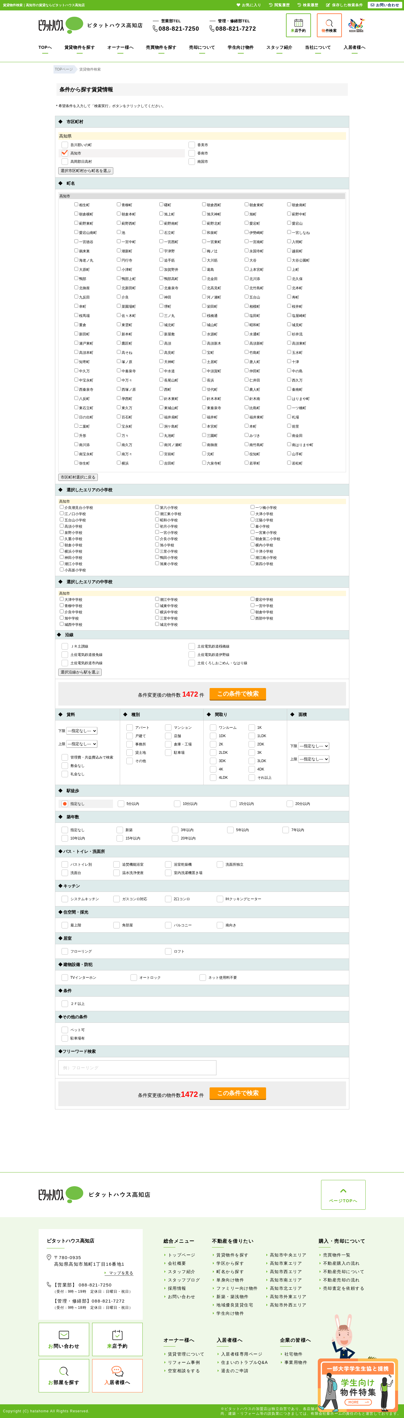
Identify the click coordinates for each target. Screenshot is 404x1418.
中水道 (167, 370)
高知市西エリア (286, 1271)
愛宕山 (295, 223)
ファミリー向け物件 (237, 1288)
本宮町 (210, 426)
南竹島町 (254, 444)
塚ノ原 (124, 361)
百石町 (124, 417)
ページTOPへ (343, 1200)
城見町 (295, 324)
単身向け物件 (230, 1280)
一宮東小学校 (264, 532)
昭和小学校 (166, 520)
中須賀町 (211, 370)
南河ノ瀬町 (170, 444)
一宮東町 (211, 241)
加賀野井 (168, 269)
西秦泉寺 (83, 389)
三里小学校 (166, 551)
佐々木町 (126, 315)
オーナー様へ (120, 47)
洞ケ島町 (168, 426)
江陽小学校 (262, 520)
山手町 (295, 453)
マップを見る (121, 1273)
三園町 (210, 435)
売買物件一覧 (337, 1255)
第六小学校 (166, 507)
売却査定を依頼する (344, 1288)
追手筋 (167, 260)
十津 (293, 361)
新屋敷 (167, 334)
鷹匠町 (124, 343)
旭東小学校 (166, 563)
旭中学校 (69, 618)
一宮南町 (254, 241)
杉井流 (295, 334)
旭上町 (167, 214)
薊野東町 (83, 223)
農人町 (252, 389)
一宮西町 (168, 241)
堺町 (165, 306)
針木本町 (211, 398)
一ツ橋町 (296, 407)
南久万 (124, 444)
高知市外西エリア (288, 1305)
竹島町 (252, 352)
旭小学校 (164, 545)
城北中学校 (166, 624)
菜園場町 (126, 306)
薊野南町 (168, 223)
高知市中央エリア (288, 1255)
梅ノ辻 (210, 250)
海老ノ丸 (83, 260)
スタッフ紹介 (279, 47)
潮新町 (124, 250)
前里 (293, 426)
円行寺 (124, 260)
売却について (202, 47)
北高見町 (211, 287)
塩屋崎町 (296, 315)
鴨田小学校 (166, 557)
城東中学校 (166, 605)
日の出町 (83, 417)
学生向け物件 (241, 47)
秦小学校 (260, 526)
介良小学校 (166, 538)
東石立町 (83, 407)
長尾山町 (168, 380)
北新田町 (126, 287)
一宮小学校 (166, 532)
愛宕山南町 (85, 232)
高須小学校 (71, 526)
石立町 (167, 232)
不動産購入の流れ (341, 1263)
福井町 (210, 417)
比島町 (252, 407)
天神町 (167, 361)
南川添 (82, 444)
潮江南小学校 (264, 557)
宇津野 (167, 250)
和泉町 (210, 232)
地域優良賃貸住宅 (234, 1305)
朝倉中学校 (262, 611)
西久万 (295, 380)
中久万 (82, 370)
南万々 (124, 453)
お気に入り (249, 5)
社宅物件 (293, 1354)
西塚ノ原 (126, 389)
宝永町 (124, 426)
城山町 (210, 324)
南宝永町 (83, 453)
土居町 (210, 361)
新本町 (124, 334)
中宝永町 (83, 380)
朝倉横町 (83, 214)
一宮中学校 (262, 605)
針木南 (252, 398)
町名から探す (230, 1271)
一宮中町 (126, 241)
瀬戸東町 (83, 343)
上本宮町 (254, 269)
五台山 (252, 297)
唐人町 (252, 361)
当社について (318, 47)
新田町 (82, 334)
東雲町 (124, 324)
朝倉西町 (211, 204)
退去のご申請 (235, 1370)
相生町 (82, 204)
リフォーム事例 (184, 1362)
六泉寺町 (211, 463)
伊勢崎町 (254, 232)
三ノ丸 (167, 315)
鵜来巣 (82, 250)
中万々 (124, 380)
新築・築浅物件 (232, 1296)
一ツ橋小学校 (264, 507)
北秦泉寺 (168, 287)
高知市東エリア (286, 1263)
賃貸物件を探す (80, 47)
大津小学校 (262, 513)
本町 (251, 426)
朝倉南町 (296, 204)
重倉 (80, 324)
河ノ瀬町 (211, 297)
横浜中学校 (166, 611)
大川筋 (210, 260)
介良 (123, 297)
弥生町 (82, 463)
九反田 (82, 297)
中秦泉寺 (126, 370)
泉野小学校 (71, 532)
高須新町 (254, 343)
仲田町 (252, 370)
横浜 (123, 463)
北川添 (252, 278)
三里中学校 (166, 618)
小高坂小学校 (73, 569)
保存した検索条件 (344, 5)
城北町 (167, 324)
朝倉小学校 (71, 545)
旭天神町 (211, 214)
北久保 (295, 278)
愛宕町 (252, 223)
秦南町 (295, 389)
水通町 (252, 334)
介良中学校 (71, 611)
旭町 (251, 214)
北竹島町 (254, 287)
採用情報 (177, 1288)
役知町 (252, 453)
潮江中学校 (166, 599)
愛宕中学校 (262, 599)
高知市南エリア (286, 1280)
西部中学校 (262, 618)
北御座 (82, 287)
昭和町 (252, 324)
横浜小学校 (71, 551)
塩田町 (252, 315)
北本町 (295, 287)
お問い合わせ (182, 1296)
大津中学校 (71, 599)
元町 (208, 453)
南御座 (210, 444)
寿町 (293, 297)
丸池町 (167, 435)
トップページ (182, 1255)
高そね (124, 352)
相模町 (252, 306)
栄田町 (210, 306)
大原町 (82, 269)
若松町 (295, 463)
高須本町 (83, 352)
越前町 (295, 250)
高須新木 (211, 343)
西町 (165, 389)
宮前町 (167, 453)
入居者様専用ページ (242, 1354)
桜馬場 (82, 315)
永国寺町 (254, 250)
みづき (252, 435)
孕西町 (124, 398)
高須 (165, 343)
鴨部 (80, 278)
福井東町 (254, 417)
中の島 (295, 370)
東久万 (124, 407)
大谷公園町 (298, 260)
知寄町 (82, 361)
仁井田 (252, 380)
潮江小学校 (71, 563)
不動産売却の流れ (341, 1280)
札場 (293, 417)
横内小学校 (262, 545)
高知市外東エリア (288, 1296)
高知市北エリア (286, 1288)
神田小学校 (71, 557)
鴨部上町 (126, 278)
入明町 (295, 241)
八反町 (82, 398)
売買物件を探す (161, 47)
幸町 (80, 306)
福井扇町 (168, 417)
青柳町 (124, 204)
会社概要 (177, 1263)
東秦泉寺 (211, 407)
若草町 (252, 463)
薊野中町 (296, 214)
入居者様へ (355, 47)
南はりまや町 (300, 444)
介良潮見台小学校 (76, 507)
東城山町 (168, 407)
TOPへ (45, 47)
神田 (165, 297)
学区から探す (230, 1263)
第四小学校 (262, 563)
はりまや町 (298, 398)
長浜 (208, 380)
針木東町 (168, 398)
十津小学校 (262, 551)
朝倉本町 (126, 214)
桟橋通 (210, 315)
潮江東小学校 (168, 513)
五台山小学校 (73, 520)
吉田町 (167, 463)
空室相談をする (184, 1370)
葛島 (208, 269)
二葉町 (82, 426)
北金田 (210, 278)
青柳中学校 (71, 605)
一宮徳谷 (83, 241)
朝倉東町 (254, 204)
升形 (80, 435)
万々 (123, 435)
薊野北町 (211, 223)
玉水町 (295, 352)
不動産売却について (344, 1271)
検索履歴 (308, 5)
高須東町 (296, 343)
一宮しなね (298, 232)
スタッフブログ (184, 1280)
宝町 (208, 352)
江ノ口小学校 (73, 513)
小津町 (124, 269)
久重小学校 (71, 538)
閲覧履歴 (279, 5)
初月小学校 (166, 526)
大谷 (251, 260)
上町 (293, 269)
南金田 (295, 435)
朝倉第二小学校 (265, 538)
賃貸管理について (186, 1354)
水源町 (210, 334)
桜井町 (295, 306)
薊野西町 (126, 223)
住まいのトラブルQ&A (244, 1362)
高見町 (167, 352)
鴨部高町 (168, 278)
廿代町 (210, 389)
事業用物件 (296, 1362)
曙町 (165, 204)
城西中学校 (71, 624)
